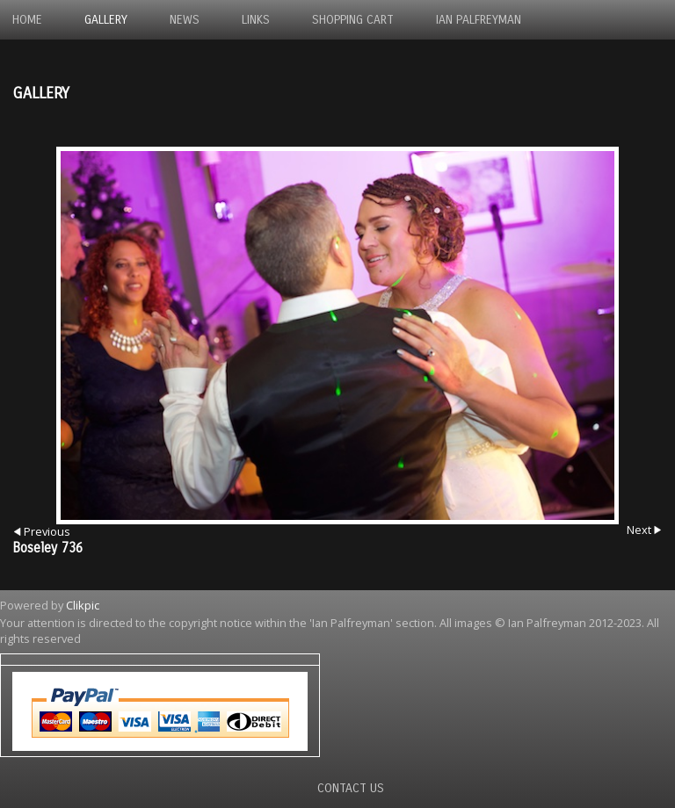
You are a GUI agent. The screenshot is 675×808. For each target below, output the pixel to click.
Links (256, 19)
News (185, 19)
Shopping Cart (353, 19)
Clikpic (82, 605)
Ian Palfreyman (478, 19)
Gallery (105, 19)
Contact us (350, 788)
